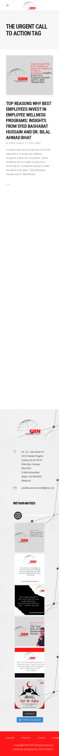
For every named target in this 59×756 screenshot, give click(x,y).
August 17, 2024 (25, 143)
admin (12, 143)
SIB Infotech (45, 749)
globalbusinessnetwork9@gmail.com (38, 488)
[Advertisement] (29, 307)
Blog (38, 143)
